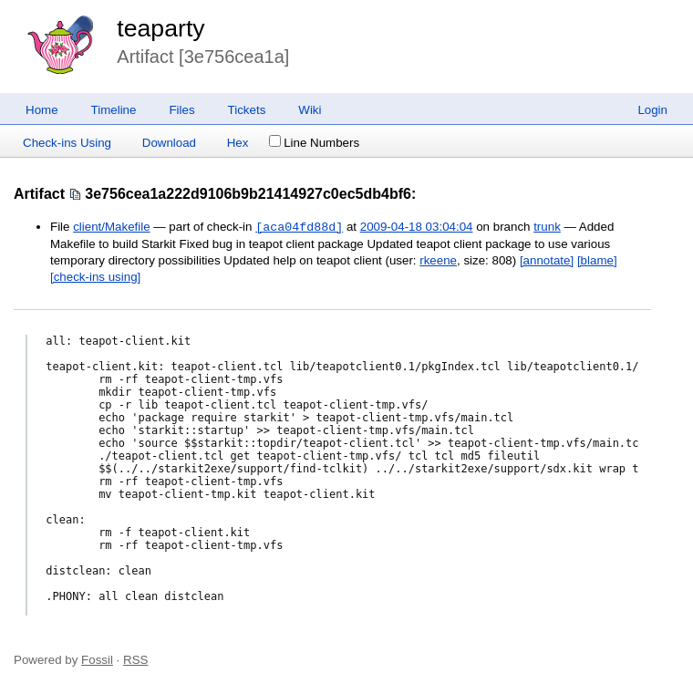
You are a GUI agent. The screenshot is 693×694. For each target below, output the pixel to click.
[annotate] (547, 260)
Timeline (114, 110)
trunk (547, 227)
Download (169, 143)
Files (181, 110)
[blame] (597, 260)
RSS (135, 660)
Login (652, 110)
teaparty (160, 28)
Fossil (97, 660)
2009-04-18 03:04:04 (416, 227)
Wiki (309, 110)
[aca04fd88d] (299, 227)
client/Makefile (111, 227)
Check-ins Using (67, 143)
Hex (238, 143)
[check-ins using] (95, 277)
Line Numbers (314, 143)
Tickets (247, 110)
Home (42, 110)
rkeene (438, 260)
